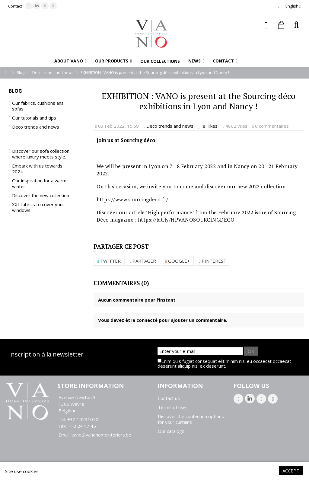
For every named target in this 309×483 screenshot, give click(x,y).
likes (208, 126)
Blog (15, 91)
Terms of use (172, 407)
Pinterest (212, 261)
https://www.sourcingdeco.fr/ (132, 199)
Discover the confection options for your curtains (191, 419)
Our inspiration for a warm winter (39, 183)
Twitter (109, 261)
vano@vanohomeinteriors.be (101, 435)
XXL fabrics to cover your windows (38, 207)
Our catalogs (171, 431)
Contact (15, 6)
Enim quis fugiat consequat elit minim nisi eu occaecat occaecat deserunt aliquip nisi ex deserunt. (224, 363)
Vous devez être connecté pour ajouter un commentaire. (162, 320)
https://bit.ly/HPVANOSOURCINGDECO (186, 219)
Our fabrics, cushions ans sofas (38, 106)
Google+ (177, 261)
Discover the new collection (40, 195)
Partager (143, 261)
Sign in (266, 25)
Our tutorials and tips (34, 118)
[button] (70, 61)
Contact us (169, 398)
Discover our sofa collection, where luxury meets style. (41, 154)
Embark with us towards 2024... (37, 168)
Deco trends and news (169, 126)
